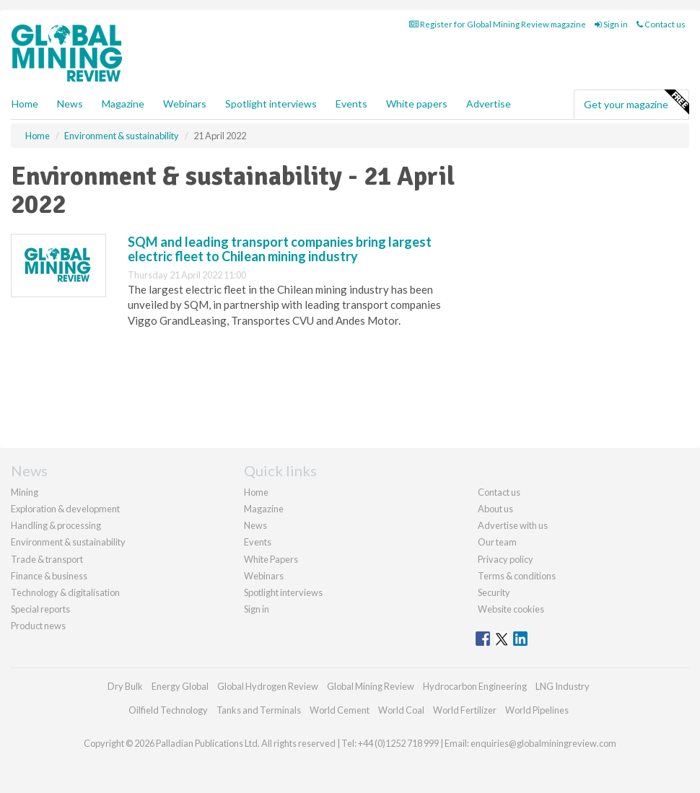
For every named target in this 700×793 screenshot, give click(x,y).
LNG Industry (562, 686)
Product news (38, 625)
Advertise (488, 103)
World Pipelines (537, 710)
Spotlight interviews (271, 103)
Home (25, 103)
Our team (497, 542)
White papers (416, 103)
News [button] (70, 103)
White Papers (271, 559)
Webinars (184, 103)
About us (495, 508)
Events (351, 103)
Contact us (661, 24)
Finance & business (49, 576)
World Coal (401, 710)
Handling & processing (56, 525)
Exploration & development (65, 508)
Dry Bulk (125, 686)
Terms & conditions (517, 576)
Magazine (123, 103)
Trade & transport (47, 559)
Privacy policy (505, 559)
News (255, 525)
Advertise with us (513, 525)
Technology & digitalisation (65, 592)
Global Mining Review (370, 686)
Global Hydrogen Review (267, 686)
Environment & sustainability (68, 542)
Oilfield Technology (168, 710)
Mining (24, 492)
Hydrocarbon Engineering (475, 686)
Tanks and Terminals (258, 710)
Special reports (40, 609)
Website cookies (511, 609)
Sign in (611, 24)
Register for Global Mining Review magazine (497, 24)
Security (494, 592)
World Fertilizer (464, 710)
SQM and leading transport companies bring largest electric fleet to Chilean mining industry (280, 249)
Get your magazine (636, 102)
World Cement (339, 710)
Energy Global (180, 686)
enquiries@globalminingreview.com (543, 743)
